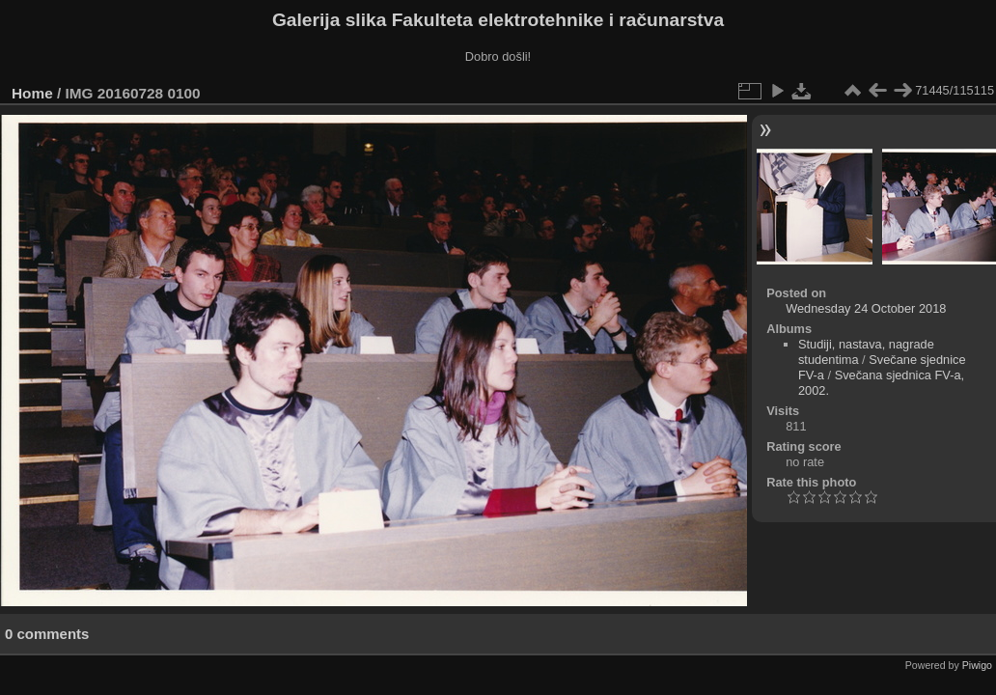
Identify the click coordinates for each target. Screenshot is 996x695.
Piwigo (977, 665)
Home (32, 93)
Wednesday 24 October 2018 (866, 308)
